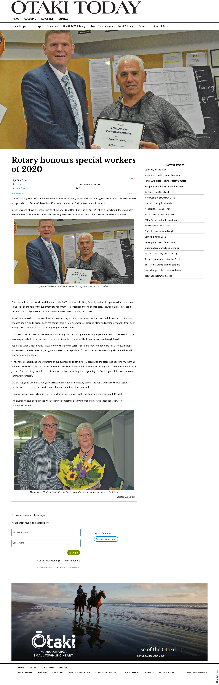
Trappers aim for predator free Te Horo (164, 259)
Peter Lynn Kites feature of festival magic (165, 181)
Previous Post (18, 193)
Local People (20, 26)
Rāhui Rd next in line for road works (162, 220)
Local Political (125, 26)
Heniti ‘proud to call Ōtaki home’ (160, 242)
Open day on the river (155, 169)
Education (52, 26)
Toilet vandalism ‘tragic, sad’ (158, 276)
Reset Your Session (69, 567)
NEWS (16, 19)
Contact (64, 19)
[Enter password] (46, 543)
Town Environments (102, 26)
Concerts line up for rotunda (158, 203)
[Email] (46, 532)
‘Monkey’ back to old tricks (157, 225)
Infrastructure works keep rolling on (162, 248)
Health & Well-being (74, 26)
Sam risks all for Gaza (155, 236)
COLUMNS (30, 19)
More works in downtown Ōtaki (160, 197)
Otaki (81, 188)
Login (73, 552)
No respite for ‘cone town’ (157, 209)
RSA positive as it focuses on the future (164, 186)
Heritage (37, 26)
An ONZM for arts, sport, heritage (161, 253)
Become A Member (106, 539)
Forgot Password (45, 567)
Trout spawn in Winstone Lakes (160, 214)
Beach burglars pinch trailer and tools (163, 270)
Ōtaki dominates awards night (159, 231)
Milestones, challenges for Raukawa (162, 175)
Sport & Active (161, 26)
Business (143, 26)
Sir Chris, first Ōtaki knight (157, 192)
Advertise (47, 19)
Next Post (132, 193)
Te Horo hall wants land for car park (162, 264)
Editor (18, 184)
